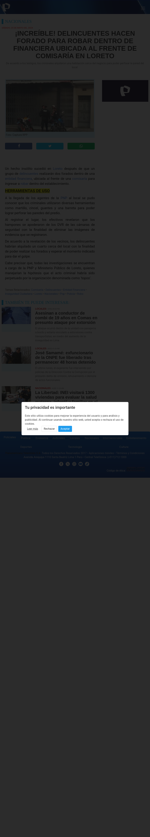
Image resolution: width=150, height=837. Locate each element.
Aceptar (65, 428)
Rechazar (49, 428)
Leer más (32, 428)
